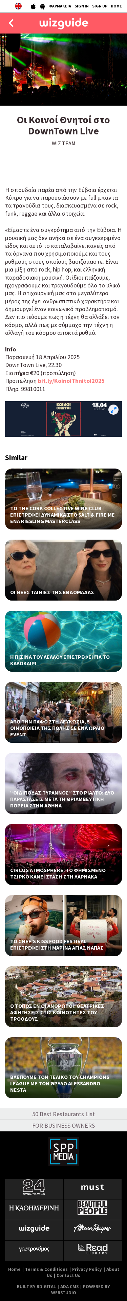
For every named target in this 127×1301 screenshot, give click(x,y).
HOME (116, 5)
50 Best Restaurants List (63, 1114)
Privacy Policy (87, 1269)
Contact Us (68, 1275)
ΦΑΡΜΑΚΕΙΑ (60, 5)
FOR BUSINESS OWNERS (63, 1125)
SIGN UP (99, 5)
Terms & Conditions (46, 1269)
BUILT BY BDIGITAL (36, 1286)
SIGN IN (82, 5)
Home (14, 1269)
